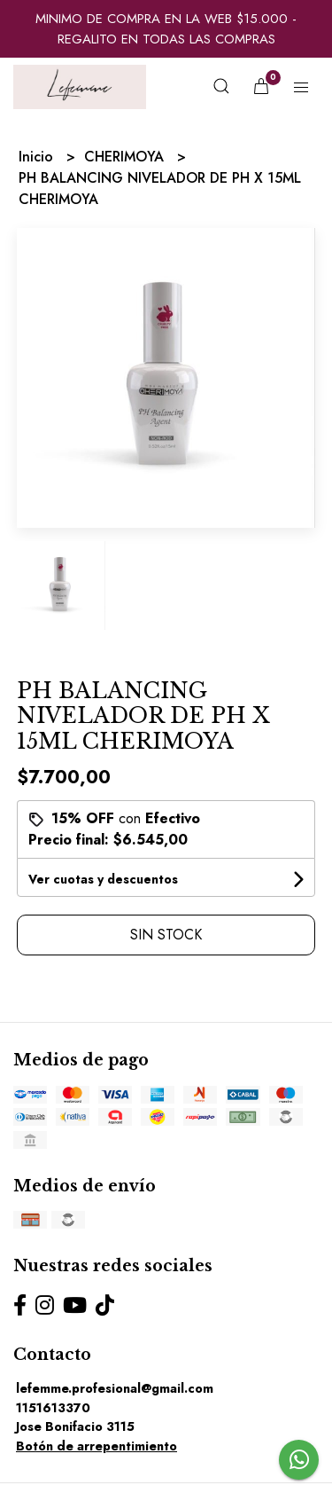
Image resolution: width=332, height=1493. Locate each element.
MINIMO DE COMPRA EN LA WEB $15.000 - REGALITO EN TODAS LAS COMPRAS (166, 29)
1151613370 (53, 1408)
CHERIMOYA (126, 156)
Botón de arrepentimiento (96, 1446)
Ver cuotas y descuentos (103, 879)
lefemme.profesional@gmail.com (114, 1388)
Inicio (38, 156)
